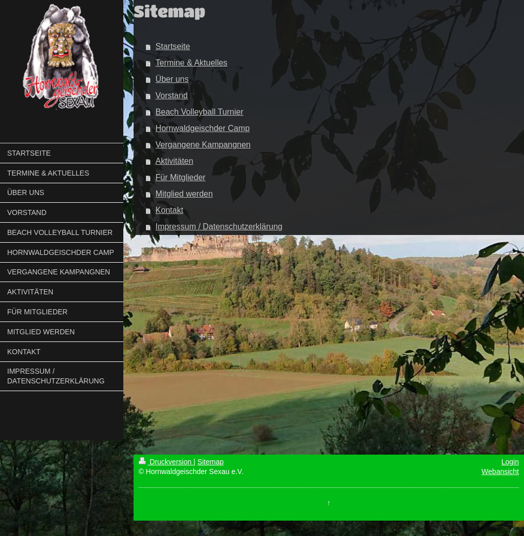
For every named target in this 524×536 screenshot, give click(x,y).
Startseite (173, 46)
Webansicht (500, 471)
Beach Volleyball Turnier (200, 112)
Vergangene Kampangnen (203, 144)
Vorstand (172, 95)
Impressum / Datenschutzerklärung (219, 226)
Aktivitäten (174, 161)
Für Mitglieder (181, 177)
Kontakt (169, 210)
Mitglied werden (184, 193)
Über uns (172, 79)
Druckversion (166, 462)
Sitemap (211, 462)
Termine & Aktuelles (192, 62)
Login (510, 462)
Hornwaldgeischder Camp (203, 128)
